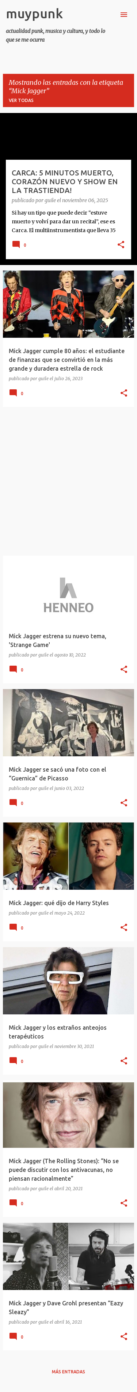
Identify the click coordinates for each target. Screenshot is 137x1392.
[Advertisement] (68, 481)
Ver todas (21, 100)
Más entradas (68, 1371)
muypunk (34, 13)
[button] (121, 245)
